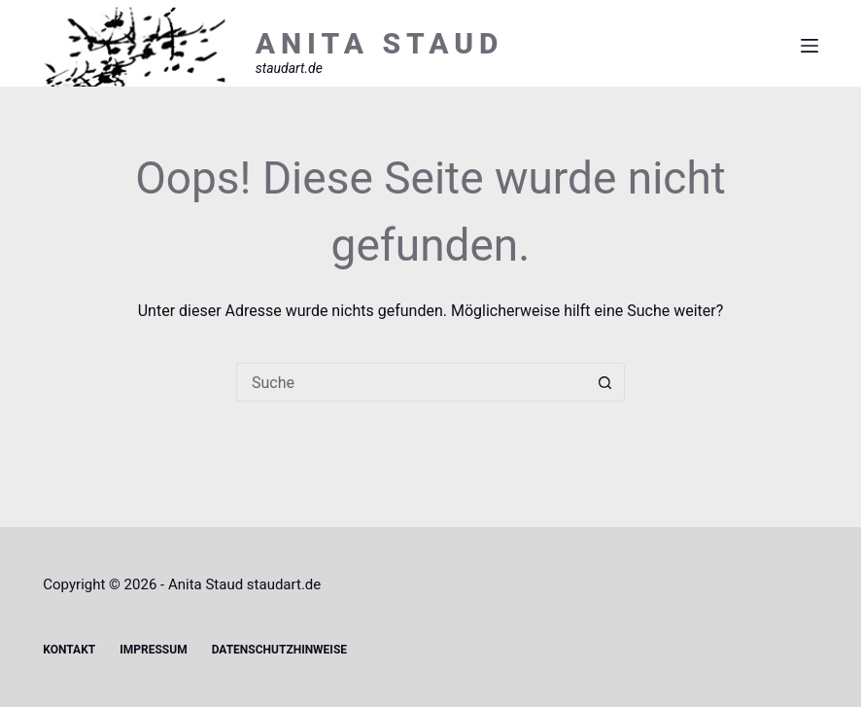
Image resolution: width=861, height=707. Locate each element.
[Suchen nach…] (411, 382)
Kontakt (69, 649)
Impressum (153, 649)
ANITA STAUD (380, 43)
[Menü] (809, 45)
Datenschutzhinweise (279, 649)
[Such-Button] (605, 382)
